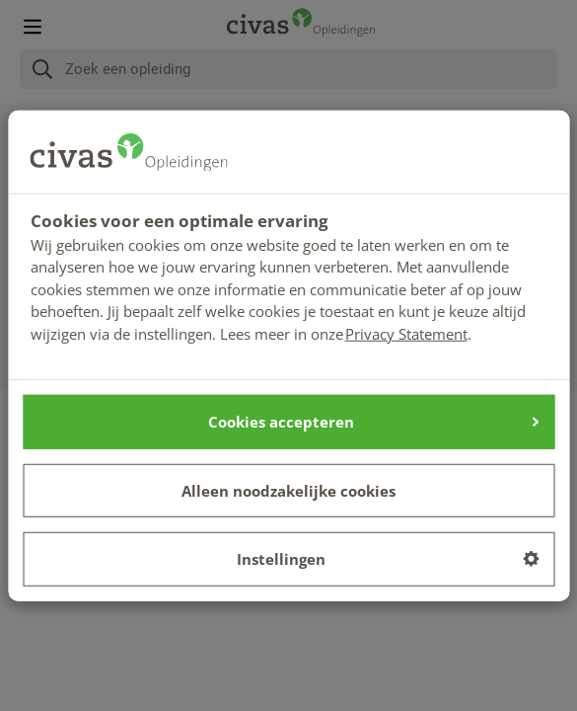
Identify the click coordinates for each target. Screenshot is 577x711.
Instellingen (388, 559)
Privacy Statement (406, 333)
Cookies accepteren (373, 422)
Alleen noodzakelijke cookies (288, 490)
